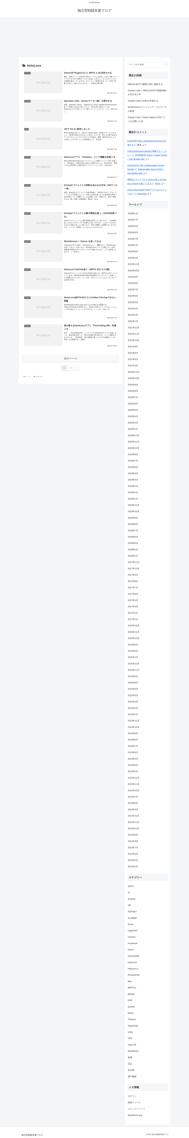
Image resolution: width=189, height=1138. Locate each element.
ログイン (132, 1096)
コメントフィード (136, 1109)
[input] (147, 64)
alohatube (142, 194)
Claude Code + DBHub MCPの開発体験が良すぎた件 (147, 92)
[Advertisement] (94, 36)
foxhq (157, 183)
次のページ (71, 358)
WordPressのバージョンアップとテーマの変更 (147, 109)
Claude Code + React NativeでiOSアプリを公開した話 (146, 119)
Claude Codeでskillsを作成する (143, 101)
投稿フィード (134, 1102)
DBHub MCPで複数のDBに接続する (145, 84)
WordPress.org (135, 1115)
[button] (165, 64)
